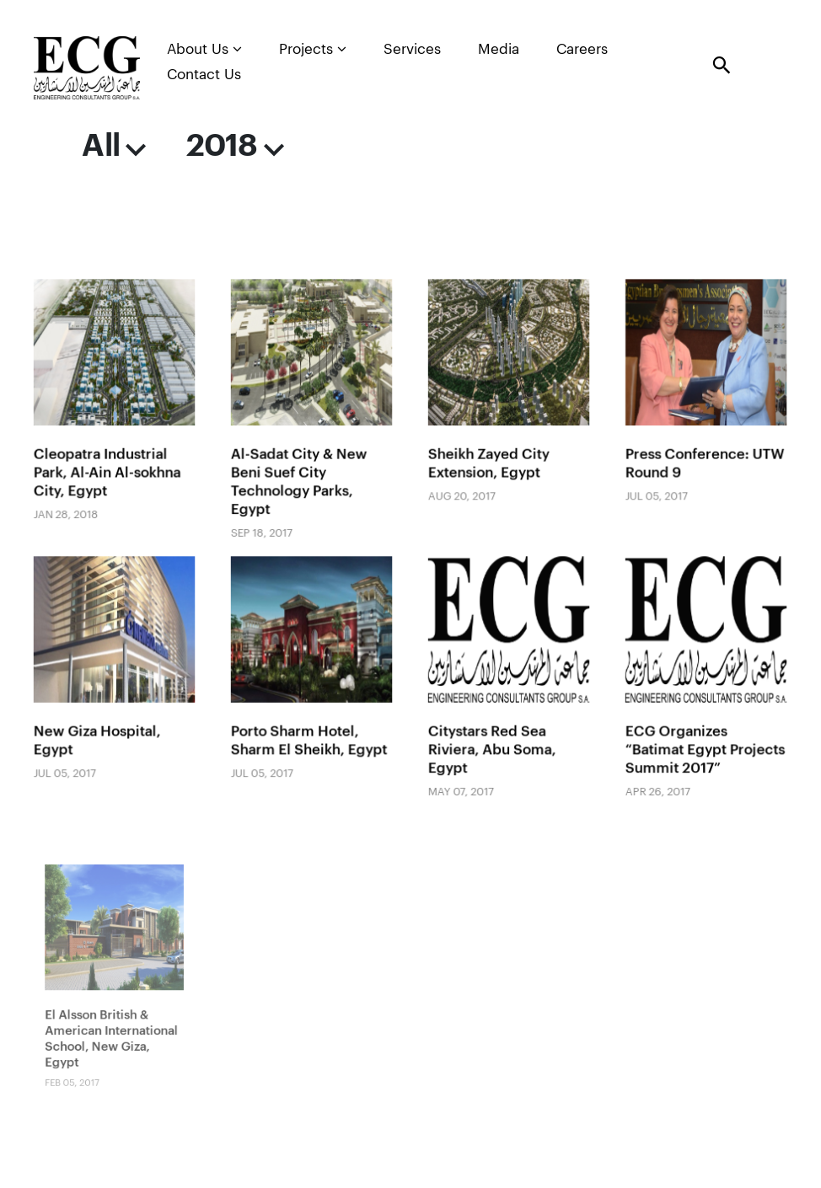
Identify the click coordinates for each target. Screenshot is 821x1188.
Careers (582, 49)
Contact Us (204, 74)
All (113, 146)
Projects (312, 48)
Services (412, 49)
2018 (235, 146)
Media (498, 49)
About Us (204, 48)
